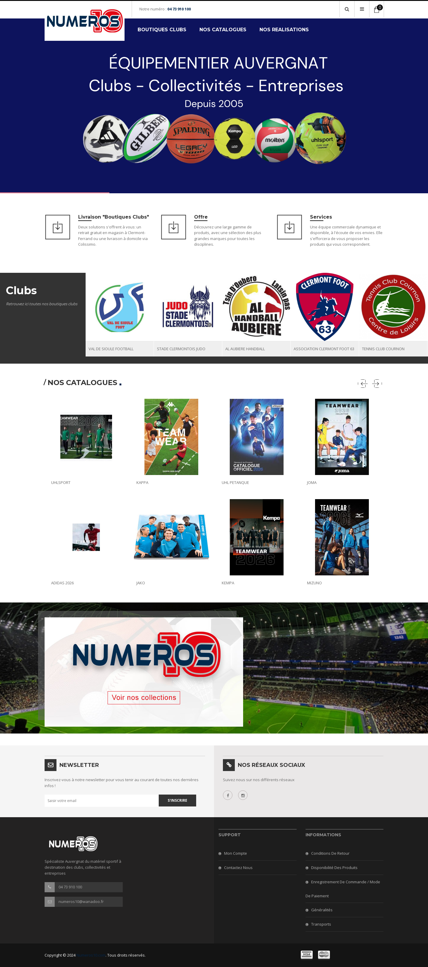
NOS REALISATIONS (284, 29)
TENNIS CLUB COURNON (383, 348)
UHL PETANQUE (235, 482)
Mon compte (235, 853)
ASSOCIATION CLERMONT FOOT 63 (324, 348)
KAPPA (142, 482)
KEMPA (228, 583)
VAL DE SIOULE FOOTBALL (111, 348)
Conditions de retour (330, 853)
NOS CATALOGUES (222, 29)
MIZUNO (314, 583)
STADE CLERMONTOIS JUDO (181, 348)
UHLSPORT (60, 482)
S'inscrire (177, 800)
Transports (321, 924)
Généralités (322, 910)
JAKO (140, 583)
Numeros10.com (91, 955)
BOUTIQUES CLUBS (162, 29)
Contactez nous (238, 867)
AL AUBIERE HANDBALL (245, 348)
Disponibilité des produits (334, 867)
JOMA (312, 482)
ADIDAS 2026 (62, 583)
